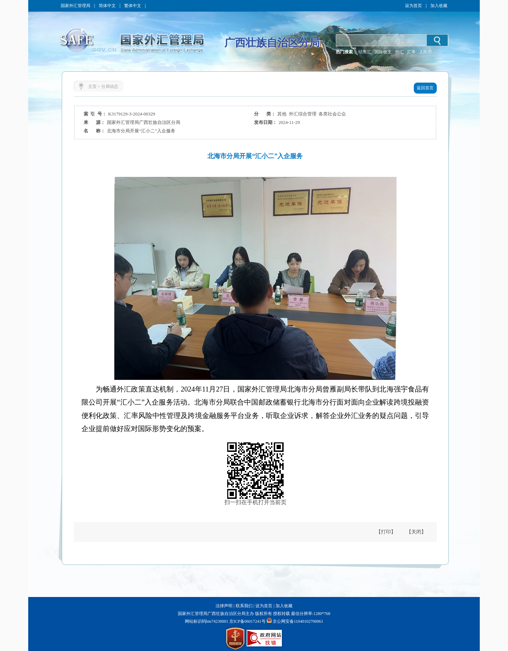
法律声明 (224, 605)
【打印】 (386, 531)
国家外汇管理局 (75, 5)
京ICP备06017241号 (247, 621)
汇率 (411, 51)
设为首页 (413, 5)
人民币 (425, 51)
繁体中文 (132, 5)
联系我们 (244, 605)
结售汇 (364, 51)
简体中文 (107, 5)
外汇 (399, 51)
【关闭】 (416, 531)
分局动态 (109, 86)
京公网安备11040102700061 (298, 621)
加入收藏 (438, 5)
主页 (92, 86)
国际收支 (383, 51)
